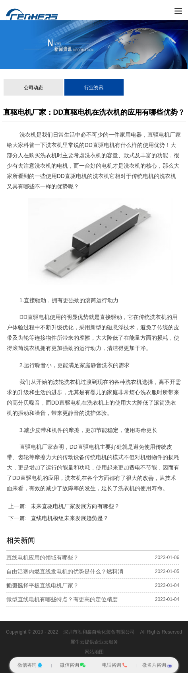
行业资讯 (93, 87)
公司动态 (33, 87)
